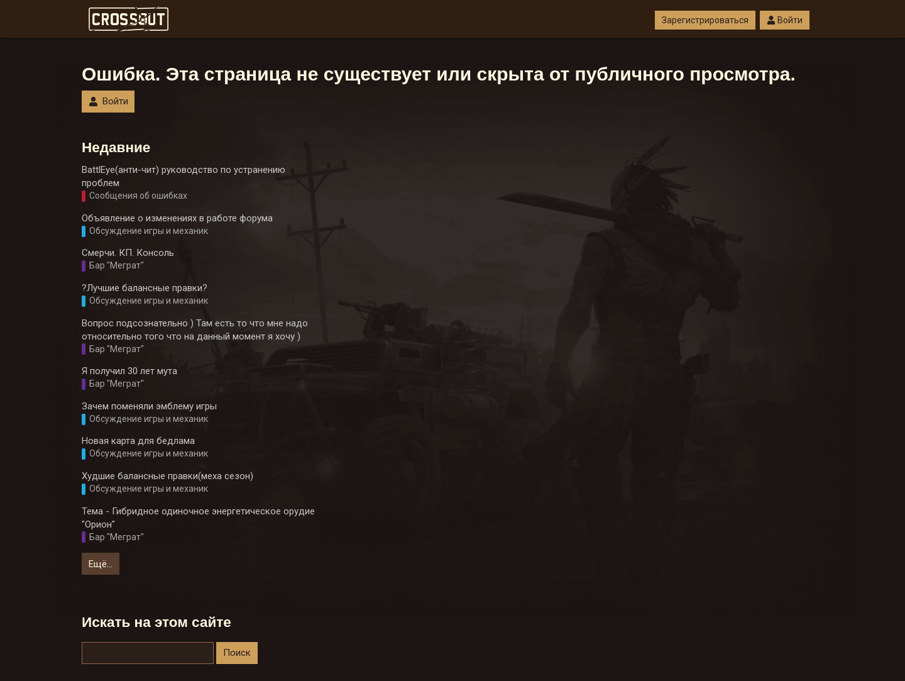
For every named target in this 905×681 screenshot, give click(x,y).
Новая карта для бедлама (138, 440)
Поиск (237, 652)
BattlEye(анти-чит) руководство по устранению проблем (183, 176)
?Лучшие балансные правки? (144, 288)
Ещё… (100, 564)
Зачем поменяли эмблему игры (149, 406)
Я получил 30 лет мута (129, 371)
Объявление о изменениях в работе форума (177, 218)
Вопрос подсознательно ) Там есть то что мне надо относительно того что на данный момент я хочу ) (195, 330)
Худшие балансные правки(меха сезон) (167, 476)
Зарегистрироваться (705, 20)
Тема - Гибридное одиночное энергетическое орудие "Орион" (198, 518)
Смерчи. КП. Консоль (128, 252)
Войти (785, 20)
